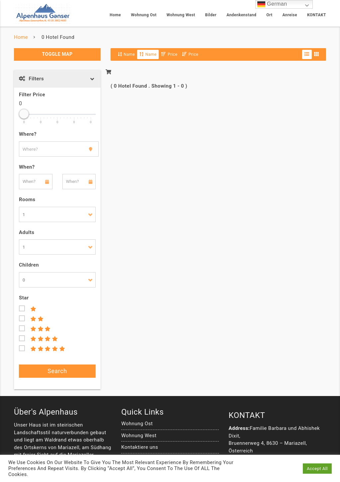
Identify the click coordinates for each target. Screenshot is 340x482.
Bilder (210, 15)
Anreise (290, 15)
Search (57, 370)
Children (29, 265)
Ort (269, 15)
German (272, 4)
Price (169, 54)
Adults (26, 232)
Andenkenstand (241, 15)
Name (126, 54)
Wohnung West (181, 15)
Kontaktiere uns (139, 447)
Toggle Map (57, 54)
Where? (28, 134)
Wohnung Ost (143, 15)
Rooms (27, 199)
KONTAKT (316, 15)
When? (27, 167)
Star (24, 298)
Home (115, 15)
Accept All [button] (317, 468)
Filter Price (32, 95)
